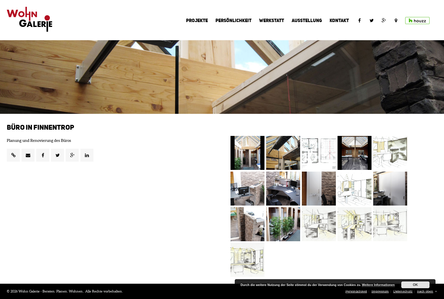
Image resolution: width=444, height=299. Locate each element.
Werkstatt (271, 20)
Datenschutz (403, 291)
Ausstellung (307, 20)
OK (415, 285)
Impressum (380, 291)
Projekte (197, 20)
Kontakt (339, 20)
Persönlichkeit (233, 20)
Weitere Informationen (378, 285)
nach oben (427, 291)
